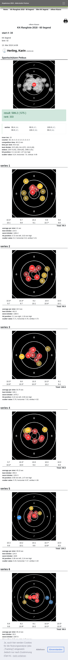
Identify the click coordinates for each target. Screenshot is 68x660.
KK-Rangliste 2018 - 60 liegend (22, 9)
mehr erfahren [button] (19, 656)
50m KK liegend (42, 9)
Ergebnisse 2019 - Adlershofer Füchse (15, 3)
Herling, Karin (16, 50)
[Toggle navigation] (64, 3)
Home (5, 9)
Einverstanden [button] (55, 649)
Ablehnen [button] (40, 649)
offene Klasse (56, 9)
